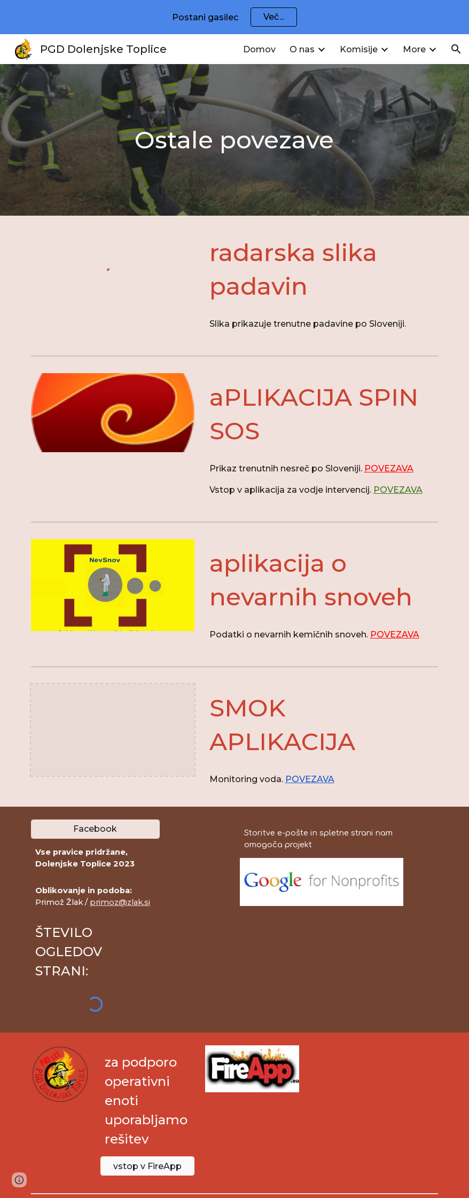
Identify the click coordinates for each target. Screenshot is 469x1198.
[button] (456, 49)
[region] (234, 17)
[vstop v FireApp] (147, 1166)
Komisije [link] (359, 49)
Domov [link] (259, 49)
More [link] (414, 49)
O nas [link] (302, 49)
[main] (234, 140)
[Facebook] (95, 828)
